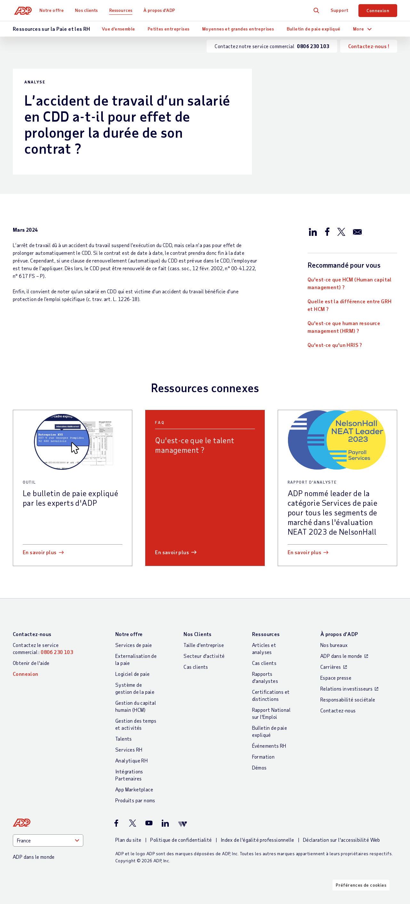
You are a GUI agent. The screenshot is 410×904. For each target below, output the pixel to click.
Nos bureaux (334, 645)
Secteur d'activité (204, 656)
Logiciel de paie (132, 674)
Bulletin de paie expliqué (313, 28)
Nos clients (89, 10)
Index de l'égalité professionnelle (257, 840)
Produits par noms (135, 800)
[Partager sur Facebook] (327, 231)
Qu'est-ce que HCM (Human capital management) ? (350, 283)
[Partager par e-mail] (357, 231)
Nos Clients (197, 634)
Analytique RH (131, 760)
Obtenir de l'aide (31, 663)
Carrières (330, 667)
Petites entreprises (169, 28)
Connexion (377, 10)
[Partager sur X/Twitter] (341, 231)
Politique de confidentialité (181, 840)
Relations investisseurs (346, 688)
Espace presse (335, 678)
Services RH (128, 749)
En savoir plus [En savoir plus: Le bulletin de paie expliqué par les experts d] (40, 552)
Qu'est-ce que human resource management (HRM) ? (344, 327)
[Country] (48, 840)
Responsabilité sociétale (347, 699)
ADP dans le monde (341, 656)
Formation (263, 756)
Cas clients (196, 667)
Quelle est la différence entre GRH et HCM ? (350, 305)
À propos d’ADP (161, 10)
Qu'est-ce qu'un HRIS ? (335, 345)
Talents (123, 739)
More (358, 28)
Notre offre (54, 10)
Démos (259, 767)
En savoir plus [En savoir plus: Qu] (172, 552)
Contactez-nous (32, 634)
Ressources (123, 10)
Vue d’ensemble (118, 28)
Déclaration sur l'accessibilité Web (341, 840)
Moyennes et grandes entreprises (238, 28)
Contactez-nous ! (368, 46)
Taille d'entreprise (204, 645)
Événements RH (269, 746)
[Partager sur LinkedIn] (313, 231)
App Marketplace (134, 789)
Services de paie (133, 645)
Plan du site (128, 840)
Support (339, 10)
